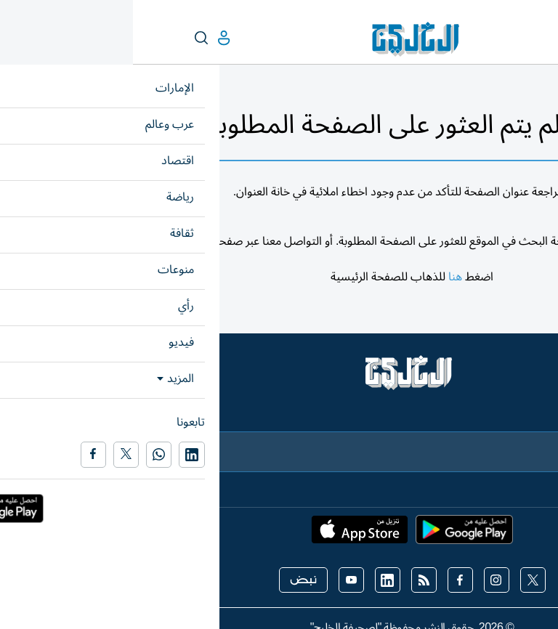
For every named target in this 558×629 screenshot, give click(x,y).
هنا (322, 276)
